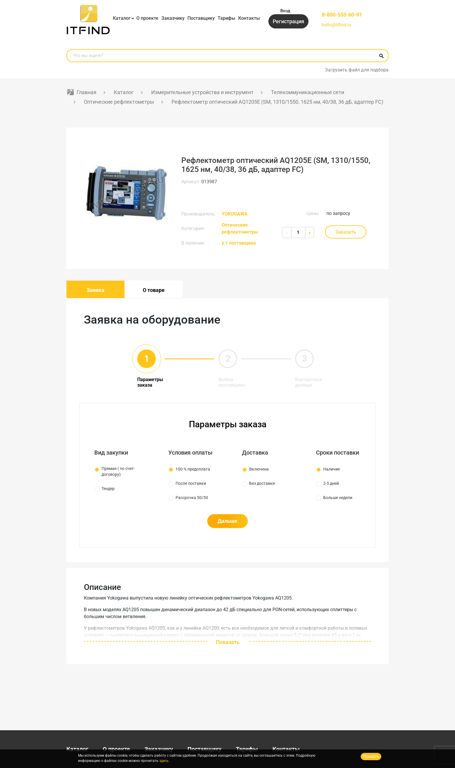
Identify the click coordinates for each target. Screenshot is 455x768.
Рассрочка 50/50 (192, 497)
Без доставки (262, 483)
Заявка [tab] (95, 290)
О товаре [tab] (154, 290)
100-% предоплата (193, 469)
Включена (259, 469)
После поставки (191, 483)
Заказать (345, 232)
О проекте (147, 18)
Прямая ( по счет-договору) (118, 471)
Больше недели (337, 497)
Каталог (122, 18)
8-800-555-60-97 (342, 15)
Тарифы (226, 18)
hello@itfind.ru (336, 25)
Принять (371, 756)
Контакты (249, 18)
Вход (285, 10)
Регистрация (288, 21)
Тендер (108, 488)
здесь (164, 761)
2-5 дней (331, 483)
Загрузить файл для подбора (357, 70)
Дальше (227, 521)
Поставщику (201, 18)
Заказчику (173, 18)
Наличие (331, 469)
